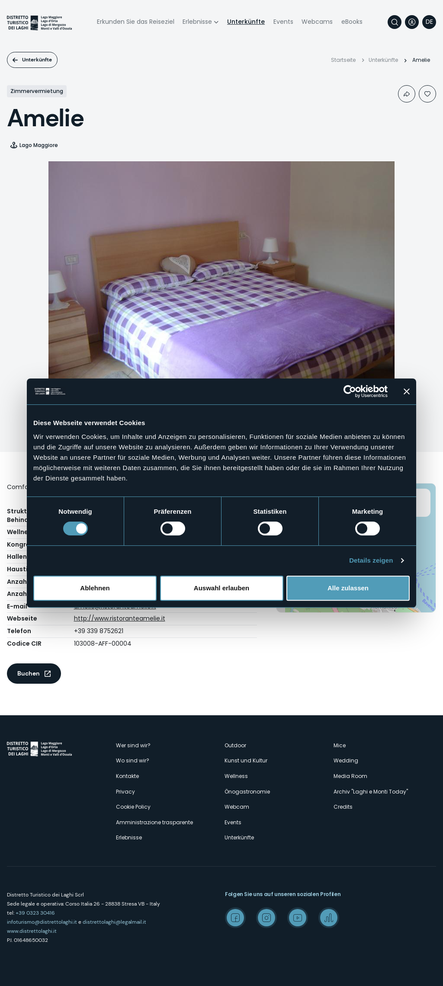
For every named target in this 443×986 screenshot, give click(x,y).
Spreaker (328, 917)
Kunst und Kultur (246, 760)
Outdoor (235, 745)
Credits (343, 806)
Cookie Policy (133, 806)
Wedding (346, 760)
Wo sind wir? (132, 760)
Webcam (237, 806)
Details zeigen (371, 560)
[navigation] (429, 22)
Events (283, 21)
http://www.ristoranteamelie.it (119, 618)
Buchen (28, 673)
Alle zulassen (348, 588)
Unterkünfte (246, 21)
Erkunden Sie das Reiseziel (135, 21)
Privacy (125, 791)
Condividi (406, 93)
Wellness (236, 776)
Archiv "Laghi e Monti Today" (371, 791)
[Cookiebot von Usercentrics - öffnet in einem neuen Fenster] (350, 391)
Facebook (235, 917)
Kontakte (127, 776)
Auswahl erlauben (221, 588)
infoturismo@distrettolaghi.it (42, 922)
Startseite (343, 60)
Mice (340, 745)
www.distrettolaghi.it (32, 931)
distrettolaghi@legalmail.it (114, 922)
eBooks (352, 21)
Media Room (350, 776)
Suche (394, 22)
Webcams (317, 21)
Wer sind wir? (133, 745)
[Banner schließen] (407, 391)
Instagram (266, 917)
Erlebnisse (197, 21)
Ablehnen (94, 588)
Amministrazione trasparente (154, 822)
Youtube (297, 917)
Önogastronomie (247, 791)
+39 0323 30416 (35, 912)
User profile (412, 22)
